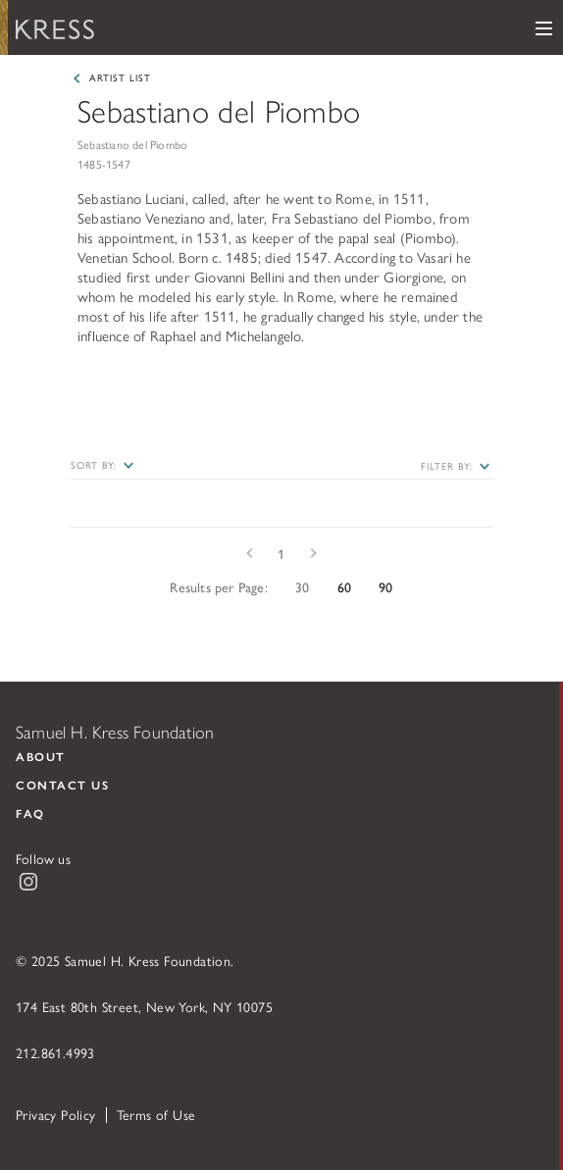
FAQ (30, 813)
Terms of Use (156, 1114)
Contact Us (62, 784)
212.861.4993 (55, 1052)
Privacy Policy (56, 1114)
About (41, 756)
